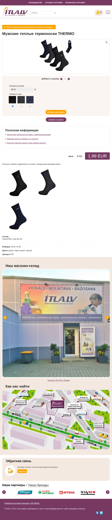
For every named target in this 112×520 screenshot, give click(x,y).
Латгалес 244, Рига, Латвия (59, 380)
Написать (22, 471)
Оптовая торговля (53, 3)
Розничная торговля (75, 3)
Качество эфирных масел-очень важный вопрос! (26, 143)
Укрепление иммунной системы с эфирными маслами (29, 135)
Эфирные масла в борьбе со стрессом (22, 139)
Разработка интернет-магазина (17, 503)
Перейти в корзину (56, 120)
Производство (35, 3)
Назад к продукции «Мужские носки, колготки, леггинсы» (29, 27)
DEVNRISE (34, 503)
